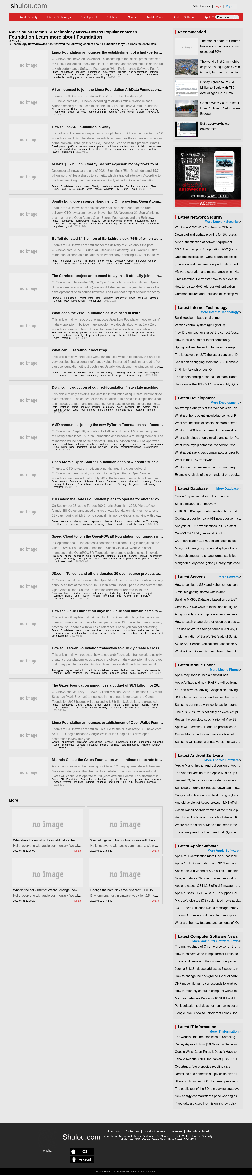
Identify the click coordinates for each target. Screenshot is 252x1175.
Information (134, 481)
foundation (66, 521)
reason (57, 782)
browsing (143, 372)
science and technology (95, 593)
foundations (67, 72)
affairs (110, 524)
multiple (104, 744)
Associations (84, 484)
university (145, 596)
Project (82, 298)
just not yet (120, 298)
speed (68, 556)
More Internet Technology (220, 312)
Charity (95, 186)
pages (69, 670)
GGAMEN (189, 1139)
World (146, 707)
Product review (154, 1131)
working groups (74, 77)
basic (133, 673)
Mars (78, 186)
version (83, 146)
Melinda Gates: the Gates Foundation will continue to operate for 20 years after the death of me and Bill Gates (143, 760)
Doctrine (130, 186)
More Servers (229, 577)
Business (81, 112)
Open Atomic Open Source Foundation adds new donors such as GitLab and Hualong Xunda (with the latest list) (145, 462)
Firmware (57, 298)
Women (67, 782)
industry (133, 223)
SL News (162, 1136)
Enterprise (57, 556)
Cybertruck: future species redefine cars (202, 1066)
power (57, 449)
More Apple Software (223, 850)
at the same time (97, 112)
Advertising (153, 112)
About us (113, 1131)
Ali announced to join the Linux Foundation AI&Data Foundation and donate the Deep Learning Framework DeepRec (149, 90)
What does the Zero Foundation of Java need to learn (96, 313)
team (141, 524)
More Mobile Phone (224, 669)
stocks (80, 189)
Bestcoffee (148, 1136)
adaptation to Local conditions (125, 707)
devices (125, 670)
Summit (90, 782)
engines (115, 744)
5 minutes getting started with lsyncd (200, 592)
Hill (85, 260)
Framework (59, 112)
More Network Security (222, 221)
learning (73, 332)
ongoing (109, 74)
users (78, 630)
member (133, 556)
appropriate (121, 149)
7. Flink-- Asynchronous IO (193, 369)
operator (138, 779)
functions (158, 742)
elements (155, 670)
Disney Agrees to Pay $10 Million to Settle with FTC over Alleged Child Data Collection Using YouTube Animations (218, 93)
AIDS (146, 521)
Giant (84, 707)
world (144, 444)
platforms (104, 444)
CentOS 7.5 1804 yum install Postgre (200, 533)
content (124, 146)
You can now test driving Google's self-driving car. (209, 690)
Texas (134, 189)
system (146, 407)
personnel (92, 744)
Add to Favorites (201, 6)
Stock (101, 260)
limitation (64, 407)
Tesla (63, 189)
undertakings (149, 484)
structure (77, 673)
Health (93, 707)
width (91, 372)
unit (136, 596)
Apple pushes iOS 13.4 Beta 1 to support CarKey (209, 893)
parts (105, 673)
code (142, 223)
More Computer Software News (215, 941)
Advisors (108, 189)
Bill (93, 263)
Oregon (154, 298)
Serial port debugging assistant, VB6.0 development (211, 362)
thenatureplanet (198, 1131)
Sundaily (207, 1136)
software (154, 72)
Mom (122, 112)
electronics (59, 598)
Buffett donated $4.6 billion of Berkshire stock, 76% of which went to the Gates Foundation (127, 239)
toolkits (141, 146)
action (67, 409)
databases (133, 335)
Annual (57, 263)
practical (133, 633)
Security (122, 484)
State (54, 407)
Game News (159, 1139)
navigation (80, 670)
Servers (132, 17)
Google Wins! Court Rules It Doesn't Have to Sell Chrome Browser (220, 108)
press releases (94, 74)
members (92, 444)
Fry (117, 189)
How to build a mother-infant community (202, 340)
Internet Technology (59, 17)
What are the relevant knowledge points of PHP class (211, 415)
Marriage (78, 782)
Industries (110, 484)
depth (71, 112)
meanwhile (152, 74)
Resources (125, 779)
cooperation (156, 556)
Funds (55, 72)
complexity (108, 407)
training (154, 109)
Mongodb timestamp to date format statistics (205, 555)
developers (122, 742)
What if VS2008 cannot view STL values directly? (209, 430)
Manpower (156, 779)
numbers (109, 742)
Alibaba (83, 109)
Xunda (157, 481)
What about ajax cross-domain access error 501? (209, 452)
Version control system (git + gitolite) (200, 325)
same (132, 149)
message (140, 782)
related (114, 633)
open (56, 223)
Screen (55, 372)
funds (133, 742)
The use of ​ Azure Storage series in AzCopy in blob (210, 629)
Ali (53, 109)
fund (88, 556)
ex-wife (119, 524)
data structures (148, 335)
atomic (86, 596)
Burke (92, 260)
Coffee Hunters (191, 1136)
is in (131, 782)
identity (156, 744)
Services (111, 481)
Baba (74, 109)
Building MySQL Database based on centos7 (206, 599)
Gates (125, 189)
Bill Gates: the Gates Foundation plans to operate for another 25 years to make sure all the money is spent (140, 499)
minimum (113, 146)
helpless (142, 149)
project (148, 593)
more (92, 146)
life (138, 407)
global (69, 226)
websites (96, 630)
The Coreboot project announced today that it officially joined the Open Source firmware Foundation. (136, 276)
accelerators (156, 444)
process (101, 146)
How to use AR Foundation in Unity (81, 127)
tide (119, 596)
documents (143, 186)
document (114, 782)
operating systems (112, 220)
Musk (86, 186)
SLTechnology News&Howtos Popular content (91, 32)
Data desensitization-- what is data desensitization (209, 256)
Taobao (144, 109)
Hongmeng (111, 223)
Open (54, 481)
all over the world (98, 447)
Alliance (146, 744)
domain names (111, 630)
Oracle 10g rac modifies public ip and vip (203, 496)
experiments (109, 72)
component (107, 375)
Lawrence (139, 74)
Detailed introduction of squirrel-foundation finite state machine (105, 387)
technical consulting (95, 77)
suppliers (58, 226)
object (75, 407)
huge (72, 447)
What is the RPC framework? (195, 460)
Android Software (184, 17)
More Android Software (221, 760)
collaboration (82, 220)
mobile (100, 372)
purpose (151, 782)
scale (76, 707)
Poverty (103, 707)
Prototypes (57, 670)
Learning (114, 109)
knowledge (128, 332)
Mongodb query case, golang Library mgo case (207, 563)
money (154, 521)
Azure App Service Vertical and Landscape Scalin (209, 644)
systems (96, 220)
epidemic (96, 521)
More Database (227, 488)
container (79, 556)
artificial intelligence (131, 447)
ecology (72, 223)
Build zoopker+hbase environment (198, 317)
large (139, 375)
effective (118, 186)
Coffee (146, 1139)
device (71, 372)
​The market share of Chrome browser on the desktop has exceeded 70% (220, 46)
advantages (154, 223)
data (117, 332)
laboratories (94, 72)
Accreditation (94, 300)
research (139, 409)
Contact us (131, 1131)
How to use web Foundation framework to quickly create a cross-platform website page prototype (133, 648)
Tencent (96, 596)
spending (99, 524)
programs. (67, 338)
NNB (138, 1139)
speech (114, 779)
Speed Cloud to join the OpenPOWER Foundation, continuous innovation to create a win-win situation (137, 536)
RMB (127, 263)
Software (88, 481)
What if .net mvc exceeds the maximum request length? (213, 467)
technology (69, 558)
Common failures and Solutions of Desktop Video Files (212, 294)
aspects (142, 673)
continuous (59, 561)
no (55, 375)
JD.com (128, 596)
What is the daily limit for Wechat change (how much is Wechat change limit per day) (71, 890)
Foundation (63, 109)
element (82, 372)
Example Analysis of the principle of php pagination (210, 474)
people (109, 263)
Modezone (127, 1139)
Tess (153, 186)
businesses (143, 630)
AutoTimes (134, 1136)
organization (100, 558)
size (82, 375)
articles (155, 630)
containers (103, 670)
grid (64, 372)
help (88, 335)
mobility (92, 670)
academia (59, 77)
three (100, 263)
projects (122, 72)
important (82, 447)
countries (80, 72)
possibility (131, 524)
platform (141, 112)
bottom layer (154, 146)
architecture (70, 149)
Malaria (88, 704)
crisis (137, 521)
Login (218, 6)
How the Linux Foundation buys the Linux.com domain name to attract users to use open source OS (135, 611)
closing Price (70, 263)
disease (108, 521)
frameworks (96, 332)
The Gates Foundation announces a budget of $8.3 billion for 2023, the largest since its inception (132, 685)
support (119, 375)
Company (120, 260)
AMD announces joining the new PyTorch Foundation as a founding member (115, 425)
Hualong (147, 481)
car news (176, 1131)
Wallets (55, 742)
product (122, 556)
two (63, 223)
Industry (100, 481)
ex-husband (101, 779)
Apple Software (213, 17)
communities (128, 630)
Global (107, 704)
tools (133, 146)
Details (78, 850)
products (58, 487)
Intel (90, 298)
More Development (225, 402)
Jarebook (175, 1136)
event (119, 407)
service (155, 558)
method (58, 149)
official (73, 74)
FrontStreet (175, 1139)
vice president (151, 447)
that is (122, 335)
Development (89, 17)
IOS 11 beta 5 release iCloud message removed (208, 908)
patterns (140, 332)
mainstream (68, 151)
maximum (107, 186)
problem (97, 149)
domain (118, 521)
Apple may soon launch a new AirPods (201, 675)
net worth (141, 260)
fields (118, 74)
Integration (134, 484)
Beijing (57, 484)
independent (96, 223)
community (93, 375)
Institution (84, 263)
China (126, 704)
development (60, 74)
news (81, 74)
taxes (89, 189)
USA (56, 189)
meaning (120, 372)
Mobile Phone (155, 17)
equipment (84, 149)
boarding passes (130, 744)
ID (55, 747)
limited (67, 593)
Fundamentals (59, 332)
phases (84, 332)
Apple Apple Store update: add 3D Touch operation (210, 863)
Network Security (27, 17)
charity (77, 521)
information (108, 596)
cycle (75, 409)
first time (83, 223)
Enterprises (69, 484)
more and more (105, 409)
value (72, 189)
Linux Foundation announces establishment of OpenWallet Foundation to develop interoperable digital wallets (144, 723)
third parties (68, 744)
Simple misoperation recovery (195, 503)
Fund (54, 260)
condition (130, 407)
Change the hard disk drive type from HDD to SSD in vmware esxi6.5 (138, 890)
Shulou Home (31, 32)
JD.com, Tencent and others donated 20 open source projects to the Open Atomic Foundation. (130, 574)
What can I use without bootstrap (79, 350)
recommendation (98, 109)
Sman (98, 704)
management (84, 558)
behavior (84, 407)
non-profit (142, 298)
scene (134, 109)
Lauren (127, 74)
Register (230, 6)
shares (71, 598)
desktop (63, 375)
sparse (125, 109)
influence (101, 782)
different (108, 149)
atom (153, 220)
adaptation (155, 372)
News (132, 298)
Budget (135, 704)
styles (115, 670)
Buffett (77, 260)
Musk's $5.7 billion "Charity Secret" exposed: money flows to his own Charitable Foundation (129, 164)
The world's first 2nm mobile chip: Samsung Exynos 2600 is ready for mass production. (220, 67)
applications (68, 742)
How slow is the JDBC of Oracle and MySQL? (206, 384)
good (123, 633)
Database (112, 17)
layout (67, 673)
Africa (155, 704)
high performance (138, 72)
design (112, 335)
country (145, 704)
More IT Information (224, 1031)
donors (122, 481)
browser (131, 372)
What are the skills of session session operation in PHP (213, 423)
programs (82, 742)
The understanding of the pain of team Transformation (212, 377)
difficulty (79, 335)
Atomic (63, 481)
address (113, 112)
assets (98, 189)
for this (123, 223)
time (124, 782)
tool (83, 409)
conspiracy (86, 524)
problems (67, 335)
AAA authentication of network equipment (203, 242)
